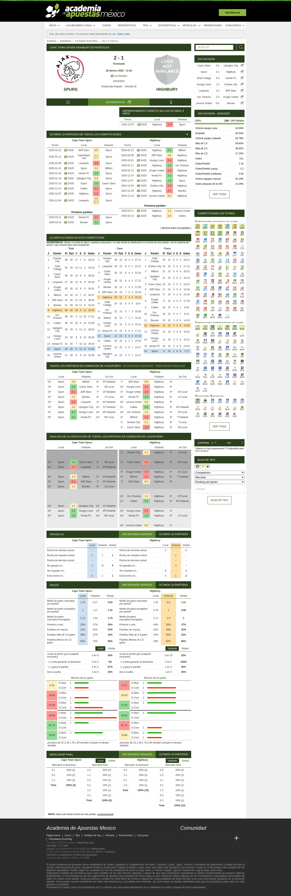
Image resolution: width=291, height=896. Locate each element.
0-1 (169, 190)
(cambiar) (203, 451)
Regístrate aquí (85, 842)
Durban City (156, 185)
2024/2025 (119, 81)
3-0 (96, 163)
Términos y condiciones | (60, 854)
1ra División (119, 76)
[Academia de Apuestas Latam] (221, 838)
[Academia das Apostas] (191, 838)
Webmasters (98, 848)
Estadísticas (169, 25)
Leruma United (157, 195)
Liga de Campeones (184, 870)
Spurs (71, 89)
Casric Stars (108, 183)
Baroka (84, 222)
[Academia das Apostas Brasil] (198, 838)
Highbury (167, 89)
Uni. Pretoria (182, 165)
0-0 (96, 150)
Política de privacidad (85, 854)
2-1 (96, 188)
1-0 (169, 124)
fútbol (152, 864)
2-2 (96, 168)
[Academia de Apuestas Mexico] (183, 838)
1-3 (96, 173)
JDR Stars (83, 150)
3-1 (169, 160)
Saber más (123, 34)
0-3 (146, 407)
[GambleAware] (56, 892)
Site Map (51, 845)
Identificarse (232, 12)
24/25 (144, 124)
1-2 (169, 175)
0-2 (96, 222)
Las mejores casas (81, 25)
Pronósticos (127, 25)
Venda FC (83, 173)
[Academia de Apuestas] (213, 838)
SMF (65, 845)
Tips (147, 25)
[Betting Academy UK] (229, 838)
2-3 (217, 97)
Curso (106, 25)
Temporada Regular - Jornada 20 (119, 86)
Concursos (235, 25)
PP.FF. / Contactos (106, 851)
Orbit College (57, 268)
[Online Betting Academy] (206, 838)
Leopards (84, 163)
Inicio (54, 25)
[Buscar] (240, 47)
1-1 (96, 155)
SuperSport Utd (84, 157)
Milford (108, 168)
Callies (84, 188)
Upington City (84, 178)
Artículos (191, 25)
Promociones (213, 25)
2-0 (169, 165)
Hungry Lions (157, 160)
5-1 (169, 150)
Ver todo (219, 194)
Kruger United (156, 170)
